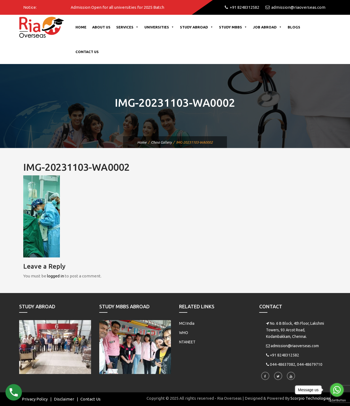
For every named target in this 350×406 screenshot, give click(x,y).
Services (127, 27)
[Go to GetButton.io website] (337, 400)
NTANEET (187, 342)
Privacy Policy (35, 399)
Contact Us (87, 52)
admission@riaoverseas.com (295, 346)
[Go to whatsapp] (337, 390)
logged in (55, 276)
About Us (101, 27)
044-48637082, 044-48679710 (296, 364)
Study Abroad (196, 27)
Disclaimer (64, 399)
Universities (159, 27)
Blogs (294, 27)
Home (80, 27)
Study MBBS (233, 27)
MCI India (186, 323)
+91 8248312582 (284, 355)
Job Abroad (267, 27)
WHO (183, 332)
